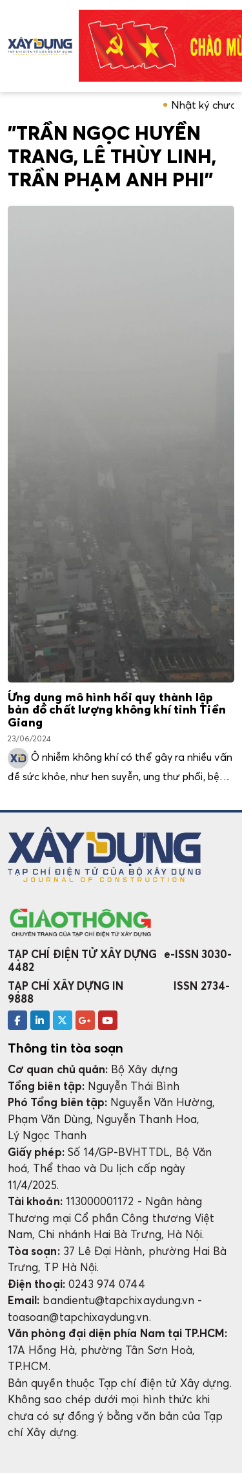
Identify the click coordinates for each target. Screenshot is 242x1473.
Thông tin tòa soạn (65, 1048)
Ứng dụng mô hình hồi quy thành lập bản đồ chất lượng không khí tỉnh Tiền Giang (117, 710)
